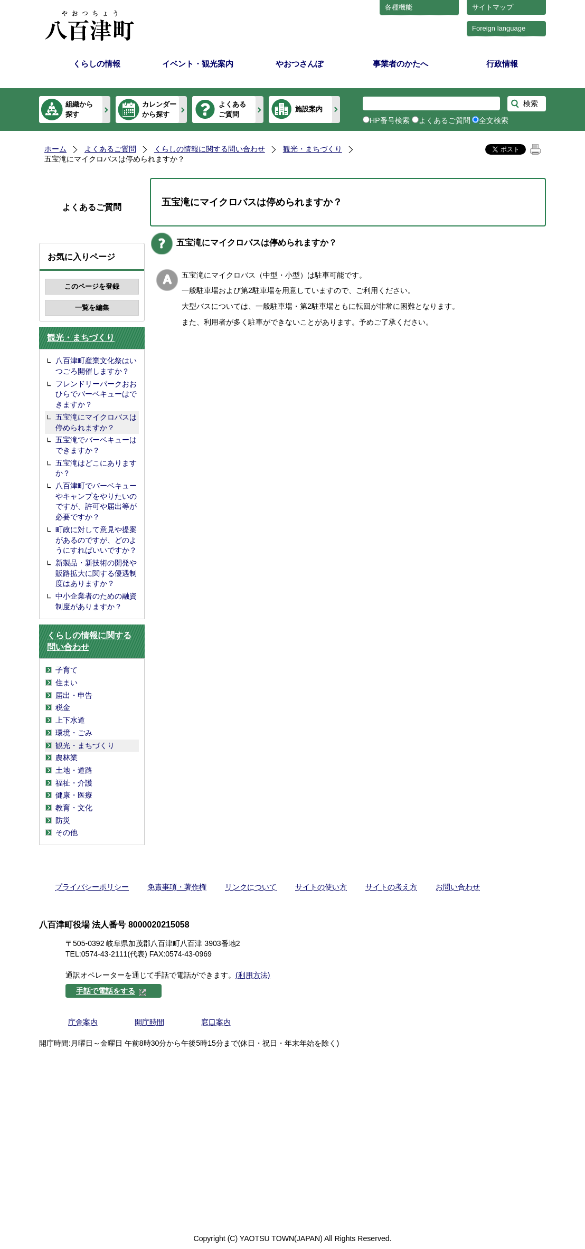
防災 (62, 820)
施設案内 (309, 109)
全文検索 (493, 120)
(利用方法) (252, 975)
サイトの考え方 (391, 887)
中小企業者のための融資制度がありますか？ (96, 601)
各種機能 (398, 7)
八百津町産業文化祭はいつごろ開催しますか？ (96, 365)
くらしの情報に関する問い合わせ (209, 149)
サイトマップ (492, 7)
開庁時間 (149, 1022)
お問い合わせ (458, 887)
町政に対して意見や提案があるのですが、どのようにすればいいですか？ (96, 539)
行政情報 (502, 63)
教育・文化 (73, 807)
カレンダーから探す (159, 109)
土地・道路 (73, 770)
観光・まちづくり (312, 149)
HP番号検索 (390, 120)
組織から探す (79, 109)
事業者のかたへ (400, 63)
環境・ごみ (73, 732)
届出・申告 (73, 695)
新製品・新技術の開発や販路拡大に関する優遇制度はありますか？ (96, 573)
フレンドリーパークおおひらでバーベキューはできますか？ (96, 394)
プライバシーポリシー (92, 887)
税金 (62, 707)
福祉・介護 (73, 783)
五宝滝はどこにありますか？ (96, 468)
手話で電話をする (111, 991)
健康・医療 (73, 795)
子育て (66, 670)
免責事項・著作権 (176, 887)
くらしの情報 (96, 63)
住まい (66, 682)
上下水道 (70, 720)
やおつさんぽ (299, 63)
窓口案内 (216, 1022)
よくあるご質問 (232, 109)
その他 (66, 832)
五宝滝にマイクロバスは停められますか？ (96, 422)
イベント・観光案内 (197, 63)
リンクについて (251, 887)
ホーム (55, 149)
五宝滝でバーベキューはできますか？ (96, 445)
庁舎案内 (83, 1022)
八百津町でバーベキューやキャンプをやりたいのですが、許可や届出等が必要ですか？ (96, 501)
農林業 (66, 757)
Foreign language (498, 28)
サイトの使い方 (321, 887)
